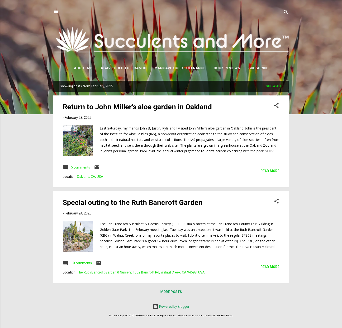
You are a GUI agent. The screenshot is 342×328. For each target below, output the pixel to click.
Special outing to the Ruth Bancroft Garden (133, 202)
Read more (270, 171)
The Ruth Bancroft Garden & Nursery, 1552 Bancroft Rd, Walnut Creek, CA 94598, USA (141, 272)
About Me (83, 68)
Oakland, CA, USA (90, 177)
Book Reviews (227, 68)
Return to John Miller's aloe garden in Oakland (137, 107)
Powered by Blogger (171, 306)
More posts (171, 292)
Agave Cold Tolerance (123, 68)
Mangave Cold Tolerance (179, 68)
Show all (274, 86)
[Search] (286, 13)
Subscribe (258, 68)
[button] (276, 106)
